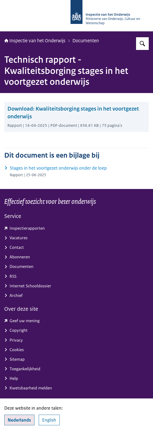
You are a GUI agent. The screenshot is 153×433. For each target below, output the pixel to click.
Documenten (85, 40)
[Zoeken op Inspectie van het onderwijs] (142, 43)
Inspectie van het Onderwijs (34, 40)
